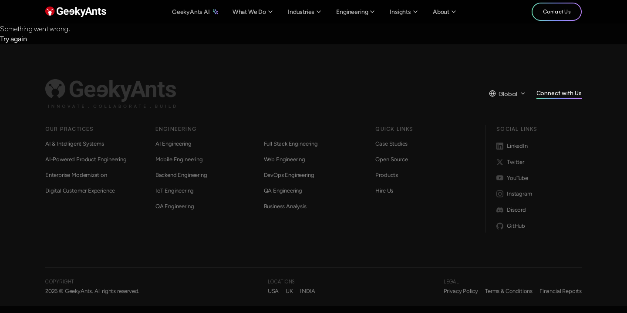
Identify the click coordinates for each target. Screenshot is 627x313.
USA (273, 291)
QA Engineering (283, 190)
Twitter (510, 162)
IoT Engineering (174, 190)
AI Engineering (173, 143)
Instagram (514, 193)
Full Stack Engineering (291, 143)
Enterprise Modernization (76, 175)
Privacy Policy (461, 291)
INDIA (307, 291)
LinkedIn (512, 146)
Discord (511, 209)
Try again (13, 39)
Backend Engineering (181, 175)
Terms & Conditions (509, 291)
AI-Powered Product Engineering (86, 159)
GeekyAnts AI (195, 12)
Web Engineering (284, 159)
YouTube (512, 177)
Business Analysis (285, 206)
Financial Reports (560, 291)
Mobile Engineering (179, 159)
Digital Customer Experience (80, 190)
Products (386, 175)
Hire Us (384, 190)
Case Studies (391, 143)
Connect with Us (559, 94)
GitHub (510, 226)
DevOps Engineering (289, 175)
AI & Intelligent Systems (74, 143)
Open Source (391, 159)
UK (289, 291)
